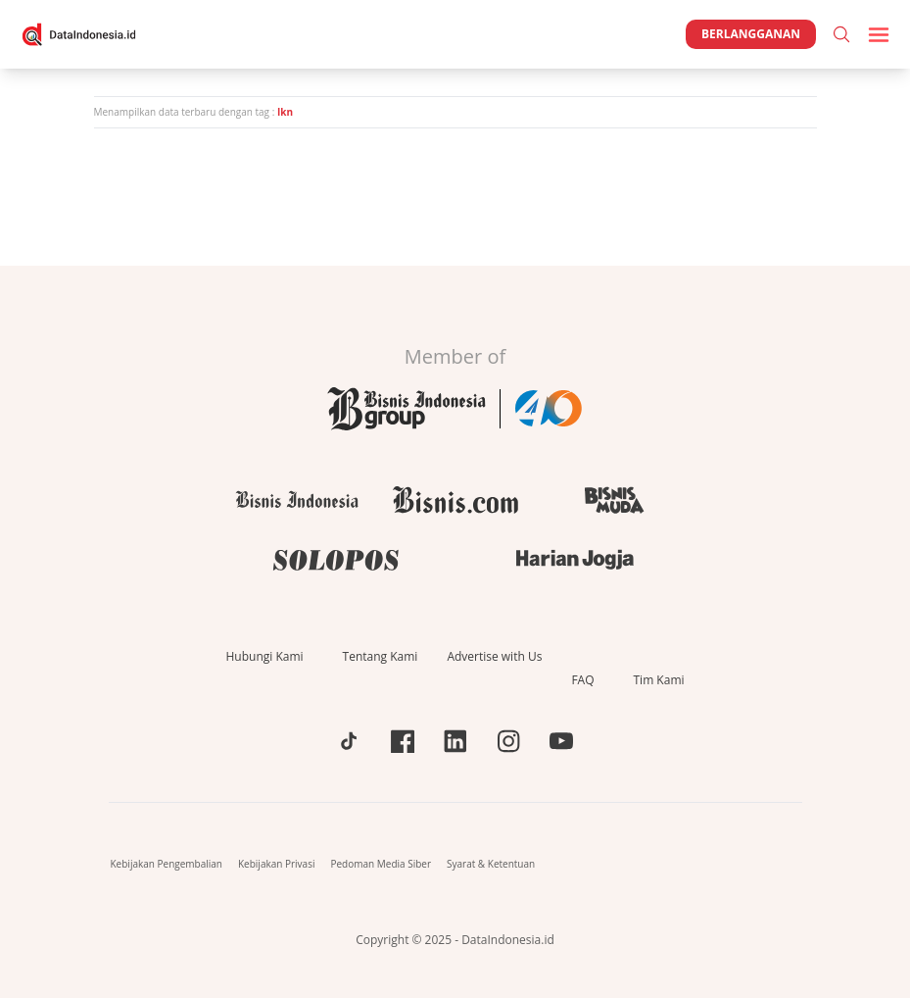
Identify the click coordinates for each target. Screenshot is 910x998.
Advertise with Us (494, 656)
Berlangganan (750, 33)
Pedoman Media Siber (380, 864)
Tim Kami (659, 680)
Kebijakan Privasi (276, 864)
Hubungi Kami (264, 656)
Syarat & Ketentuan (491, 864)
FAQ (582, 680)
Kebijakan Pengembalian (166, 864)
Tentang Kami (380, 656)
